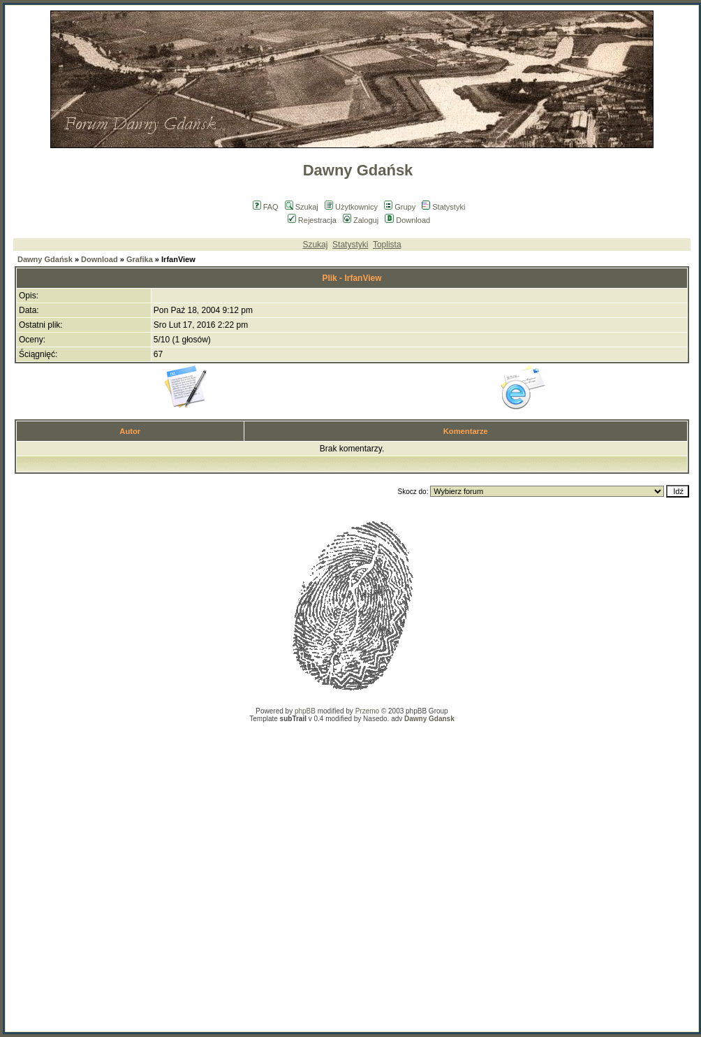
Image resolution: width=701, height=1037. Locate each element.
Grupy (399, 207)
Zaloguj (360, 220)
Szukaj (301, 207)
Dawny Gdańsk (45, 259)
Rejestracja (312, 220)
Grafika (139, 259)
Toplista (387, 244)
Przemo (367, 711)
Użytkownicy (351, 207)
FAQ (266, 207)
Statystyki (443, 207)
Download (407, 220)
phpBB (305, 711)
